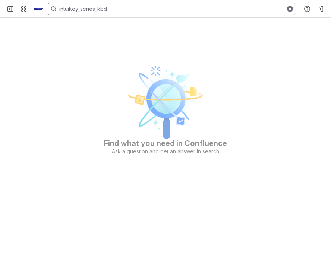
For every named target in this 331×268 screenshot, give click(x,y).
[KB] (39, 9)
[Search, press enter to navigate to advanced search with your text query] (171, 9)
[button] (290, 9)
